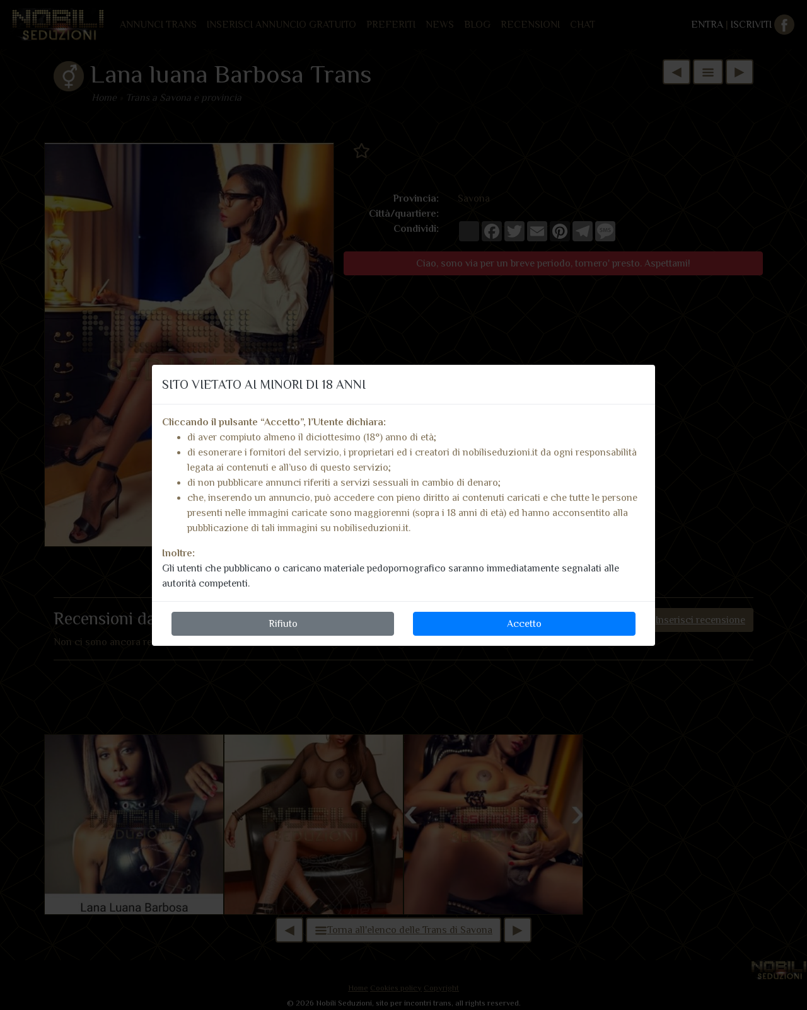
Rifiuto (283, 623)
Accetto (524, 623)
